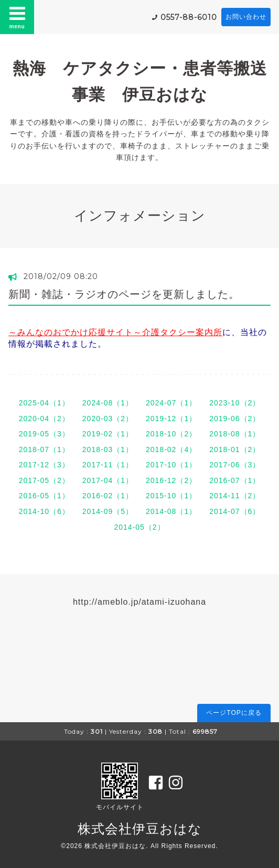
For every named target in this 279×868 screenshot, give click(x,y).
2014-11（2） (234, 495)
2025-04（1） (44, 403)
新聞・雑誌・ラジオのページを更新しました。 (124, 294)
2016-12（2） (171, 480)
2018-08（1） (234, 434)
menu (17, 16)
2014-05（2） (139, 527)
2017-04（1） (107, 480)
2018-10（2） (171, 434)
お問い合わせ (246, 16)
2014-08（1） (171, 511)
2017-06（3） (234, 464)
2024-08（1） (107, 403)
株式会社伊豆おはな (140, 828)
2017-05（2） (44, 480)
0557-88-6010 (188, 17)
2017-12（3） (44, 464)
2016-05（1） (44, 495)
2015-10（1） (171, 495)
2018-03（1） (107, 449)
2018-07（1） (44, 449)
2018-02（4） (171, 449)
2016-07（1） (234, 480)
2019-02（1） (107, 434)
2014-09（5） (107, 511)
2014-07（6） (234, 511)
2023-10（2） (234, 403)
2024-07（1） (171, 403)
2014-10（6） (44, 511)
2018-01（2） (234, 449)
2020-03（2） (107, 418)
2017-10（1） (171, 464)
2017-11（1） (107, 464)
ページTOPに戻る (233, 712)
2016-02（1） (107, 495)
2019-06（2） (234, 418)
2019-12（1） (171, 418)
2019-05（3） (44, 434)
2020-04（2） (44, 418)
